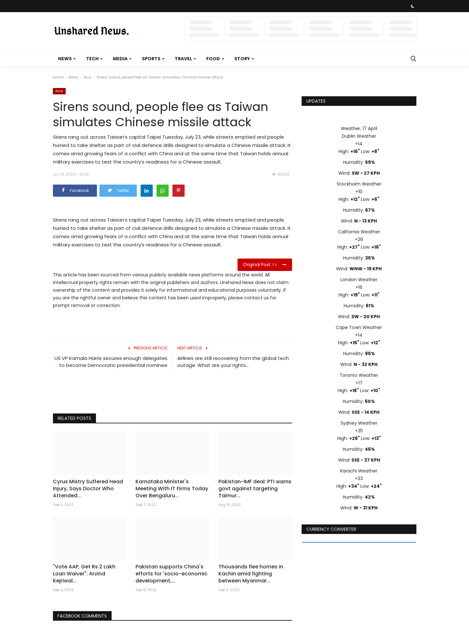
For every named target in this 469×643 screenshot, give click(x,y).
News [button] (67, 58)
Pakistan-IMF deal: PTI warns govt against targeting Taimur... (254, 488)
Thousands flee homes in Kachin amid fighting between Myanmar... (250, 573)
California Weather (359, 232)
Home (58, 77)
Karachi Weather (358, 471)
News (73, 77)
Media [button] (122, 58)
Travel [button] (185, 58)
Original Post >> (265, 264)
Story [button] (244, 58)
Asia (88, 77)
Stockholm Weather (359, 184)
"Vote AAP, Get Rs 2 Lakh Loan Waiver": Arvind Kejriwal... (84, 573)
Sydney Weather (359, 423)
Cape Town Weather (359, 327)
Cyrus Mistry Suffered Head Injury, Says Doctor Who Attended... (88, 488)
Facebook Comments (83, 616)
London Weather (359, 279)
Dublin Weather (359, 136)
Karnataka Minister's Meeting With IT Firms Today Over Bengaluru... (172, 488)
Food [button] (215, 58)
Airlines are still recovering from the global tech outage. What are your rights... (233, 362)
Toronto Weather (359, 375)
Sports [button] (153, 58)
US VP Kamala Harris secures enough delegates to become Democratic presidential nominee (111, 362)
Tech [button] (94, 58)
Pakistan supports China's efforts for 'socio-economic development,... (172, 573)
